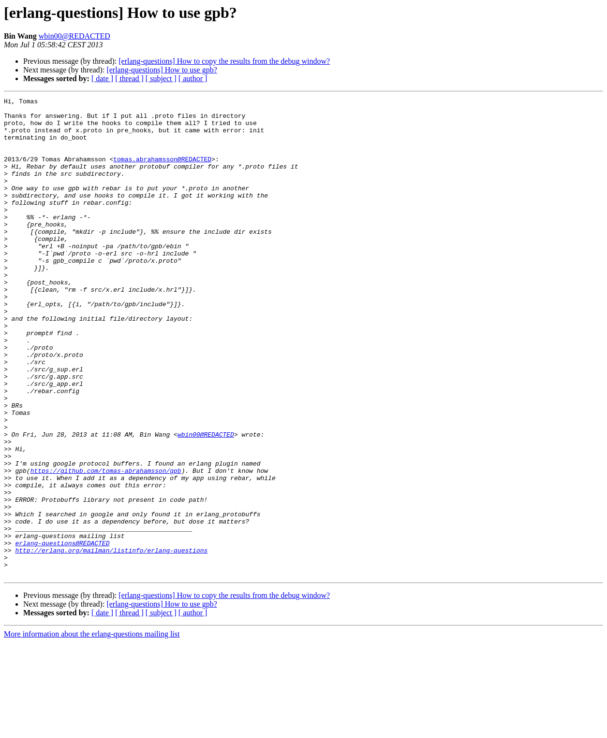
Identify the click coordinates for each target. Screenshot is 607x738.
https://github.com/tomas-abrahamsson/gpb (105, 545)
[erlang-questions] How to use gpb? (161, 70)
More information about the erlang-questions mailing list (91, 729)
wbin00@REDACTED (74, 36)
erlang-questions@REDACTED (62, 632)
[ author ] (192, 78)
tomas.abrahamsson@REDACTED (162, 172)
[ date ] (102, 78)
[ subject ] (161, 78)
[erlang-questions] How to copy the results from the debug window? (224, 61)
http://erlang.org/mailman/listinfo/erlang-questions (111, 641)
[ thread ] (129, 78)
